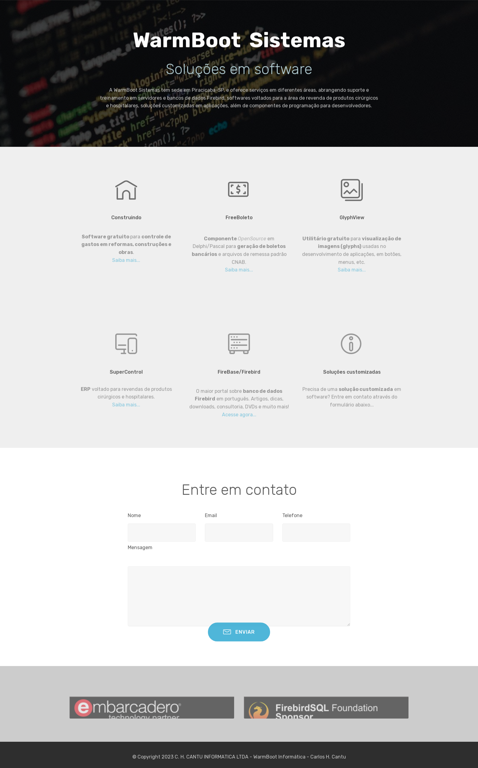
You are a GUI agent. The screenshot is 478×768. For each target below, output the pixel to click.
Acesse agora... (239, 423)
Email (211, 517)
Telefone (292, 517)
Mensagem (140, 549)
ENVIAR (239, 637)
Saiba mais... (126, 268)
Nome (134, 517)
